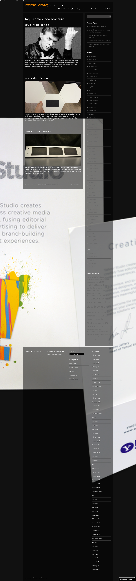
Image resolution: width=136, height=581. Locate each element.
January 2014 (93, 202)
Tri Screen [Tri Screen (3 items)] (96, 319)
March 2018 (92, 63)
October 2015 (93, 141)
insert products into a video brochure (99, 41)
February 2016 (93, 127)
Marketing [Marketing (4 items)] (90, 293)
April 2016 (92, 124)
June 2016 (92, 117)
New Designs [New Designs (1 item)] (90, 299)
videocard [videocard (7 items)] (91, 334)
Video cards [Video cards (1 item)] (105, 334)
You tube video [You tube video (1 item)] (90, 339)
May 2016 (91, 121)
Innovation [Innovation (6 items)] (106, 288)
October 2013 (93, 212)
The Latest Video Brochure (38, 131)
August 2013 (92, 219)
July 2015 (91, 144)
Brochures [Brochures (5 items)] (104, 277)
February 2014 (93, 199)
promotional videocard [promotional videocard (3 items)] (94, 310)
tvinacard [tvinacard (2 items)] (94, 323)
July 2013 (91, 223)
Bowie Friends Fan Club (37, 24)
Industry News (93, 257)
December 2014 (93, 165)
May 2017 (91, 90)
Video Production (96, 9)
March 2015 (92, 155)
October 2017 (93, 80)
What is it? (61, 9)
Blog (78, 9)
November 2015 (93, 138)
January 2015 (93, 161)
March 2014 (92, 195)
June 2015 (92, 148)
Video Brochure (56, 184)
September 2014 (93, 175)
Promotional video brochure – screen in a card (99, 45)
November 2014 (93, 168)
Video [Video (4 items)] (100, 323)
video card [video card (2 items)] (99, 334)
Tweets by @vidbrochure (54, 354)
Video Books (92, 263)
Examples (71, 9)
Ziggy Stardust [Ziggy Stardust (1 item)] (97, 339)
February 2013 (93, 240)
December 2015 (93, 134)
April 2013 (92, 233)
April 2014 (92, 192)
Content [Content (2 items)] (93, 279)
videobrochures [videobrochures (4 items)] (92, 332)
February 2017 (93, 93)
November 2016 (93, 100)
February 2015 (93, 158)
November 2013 (93, 209)
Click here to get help (126, 579)
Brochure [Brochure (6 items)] (96, 277)
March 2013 (92, 236)
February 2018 (93, 66)
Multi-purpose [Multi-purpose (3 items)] (102, 295)
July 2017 (91, 87)
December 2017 (93, 73)
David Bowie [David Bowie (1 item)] (99, 279)
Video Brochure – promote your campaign (98, 36)
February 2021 (93, 56)
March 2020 (92, 59)
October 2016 (93, 104)
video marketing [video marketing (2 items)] (95, 337)
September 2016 (93, 107)
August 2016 (92, 110)
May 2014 (91, 189)
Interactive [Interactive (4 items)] (91, 291)
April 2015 (92, 151)
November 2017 (93, 76)
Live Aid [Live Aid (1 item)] (97, 290)
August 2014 (92, 178)
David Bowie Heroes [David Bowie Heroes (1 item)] (94, 282)
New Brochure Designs (36, 78)
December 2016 (93, 97)
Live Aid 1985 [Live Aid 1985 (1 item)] (102, 290)
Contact (107, 9)
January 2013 (93, 243)
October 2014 (93, 172)
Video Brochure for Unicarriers (97, 26)
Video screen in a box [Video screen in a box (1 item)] (105, 337)
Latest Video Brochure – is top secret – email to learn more (99, 31)
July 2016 (91, 114)
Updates (48, 184)
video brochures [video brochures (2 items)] (103, 331)
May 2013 (91, 229)
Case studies (92, 253)
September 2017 (93, 83)
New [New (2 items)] (108, 295)
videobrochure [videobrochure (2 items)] (101, 327)
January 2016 (93, 131)
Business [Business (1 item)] (89, 279)
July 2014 (91, 182)
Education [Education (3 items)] (99, 285)
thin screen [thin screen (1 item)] (98, 316)
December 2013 (93, 206)
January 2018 (93, 70)
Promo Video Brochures (40, 578)
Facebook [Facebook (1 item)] (99, 288)
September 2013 (93, 216)
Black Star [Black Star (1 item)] (89, 277)
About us (85, 9)
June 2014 (92, 185)
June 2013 (92, 226)
